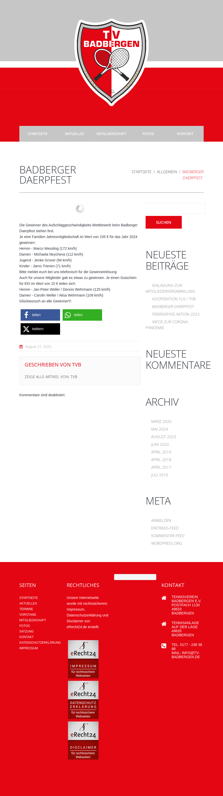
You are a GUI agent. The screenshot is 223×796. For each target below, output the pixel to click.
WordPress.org (166, 543)
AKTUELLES (28, 603)
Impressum (28, 648)
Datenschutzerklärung (40, 642)
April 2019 (161, 451)
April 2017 (161, 467)
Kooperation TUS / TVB (174, 298)
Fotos (148, 133)
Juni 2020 (160, 444)
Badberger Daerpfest (173, 306)
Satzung (26, 631)
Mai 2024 (159, 429)
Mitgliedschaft (111, 133)
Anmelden (161, 520)
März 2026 (161, 421)
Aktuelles (74, 133)
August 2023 (163, 436)
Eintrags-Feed (165, 527)
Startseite (38, 133)
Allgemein (167, 171)
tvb (76, 364)
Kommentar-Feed (168, 535)
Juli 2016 (159, 474)
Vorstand (27, 614)
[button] (40, 315)
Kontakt (185, 133)
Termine (26, 609)
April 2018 (161, 459)
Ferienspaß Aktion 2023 (176, 314)
